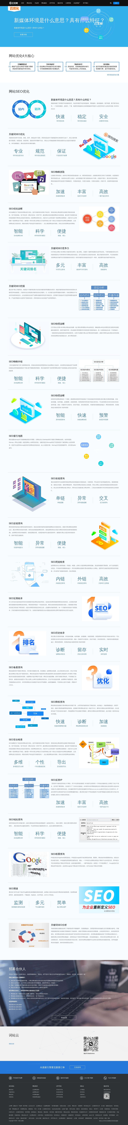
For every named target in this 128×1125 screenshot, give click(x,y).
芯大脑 (103, 1106)
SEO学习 (96, 1109)
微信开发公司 (46, 1118)
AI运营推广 (77, 3)
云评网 (10, 1106)
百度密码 (80, 1106)
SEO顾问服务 (55, 1106)
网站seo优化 (67, 1112)
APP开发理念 (59, 1097)
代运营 (37, 3)
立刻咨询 (77, 1067)
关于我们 (85, 3)
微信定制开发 (107, 1089)
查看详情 (23, 35)
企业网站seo (39, 1106)
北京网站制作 (62, 1118)
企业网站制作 (36, 1089)
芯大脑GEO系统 (111, 1112)
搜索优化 (30, 1109)
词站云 (82, 1086)
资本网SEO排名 (49, 1115)
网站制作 (35, 1086)
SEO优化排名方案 (113, 75)
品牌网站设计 (36, 1092)
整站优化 (11, 1089)
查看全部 (11, 1044)
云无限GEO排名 (46, 1109)
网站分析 (74, 1106)
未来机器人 (34, 1112)
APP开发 (52, 3)
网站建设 (44, 3)
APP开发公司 (54, 1118)
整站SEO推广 (24, 1118)
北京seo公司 (31, 1106)
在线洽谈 (64, 1017)
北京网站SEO (33, 1115)
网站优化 (29, 3)
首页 (22, 3)
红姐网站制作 (47, 1106)
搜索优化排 (69, 1118)
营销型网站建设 (36, 1097)
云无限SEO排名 (20, 1112)
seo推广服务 (65, 1109)
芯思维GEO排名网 (93, 1112)
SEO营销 (27, 1112)
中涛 (35, 1109)
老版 (105, 1118)
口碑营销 (68, 3)
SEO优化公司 (87, 1106)
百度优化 (11, 1097)
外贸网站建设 (36, 1094)
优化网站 (105, 1115)
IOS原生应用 (59, 1094)
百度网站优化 (23, 1109)
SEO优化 (11, 1086)
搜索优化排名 (109, 1106)
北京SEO (95, 1118)
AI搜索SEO (71, 1115)
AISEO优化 (40, 1115)
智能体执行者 (102, 1112)
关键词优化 (107, 1109)
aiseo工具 (91, 1115)
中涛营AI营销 (114, 1109)
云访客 (101, 1109)
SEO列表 (101, 1118)
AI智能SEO (64, 1115)
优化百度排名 (84, 1109)
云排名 (69, 1106)
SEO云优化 (72, 1109)
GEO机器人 (78, 1115)
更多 (109, 1118)
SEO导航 (25, 1106)
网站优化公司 (25, 1115)
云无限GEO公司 (96, 1106)
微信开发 (60, 3)
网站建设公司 (15, 1109)
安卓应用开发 (59, 1092)
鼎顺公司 (15, 1106)
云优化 (17, 1118)
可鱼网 (20, 1106)
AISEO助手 (81, 1118)
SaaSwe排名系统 (56, 1109)
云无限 (75, 1118)
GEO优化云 (57, 1115)
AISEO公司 (12, 1112)
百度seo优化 (63, 1106)
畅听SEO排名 (58, 1112)
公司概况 (82, 1089)
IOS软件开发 (59, 1089)
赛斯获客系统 (88, 1118)
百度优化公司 (98, 1115)
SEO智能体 (112, 1115)
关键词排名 (11, 1092)
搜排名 (78, 1109)
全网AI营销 (85, 1115)
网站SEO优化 (74, 1112)
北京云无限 (38, 1118)
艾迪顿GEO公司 (83, 1112)
